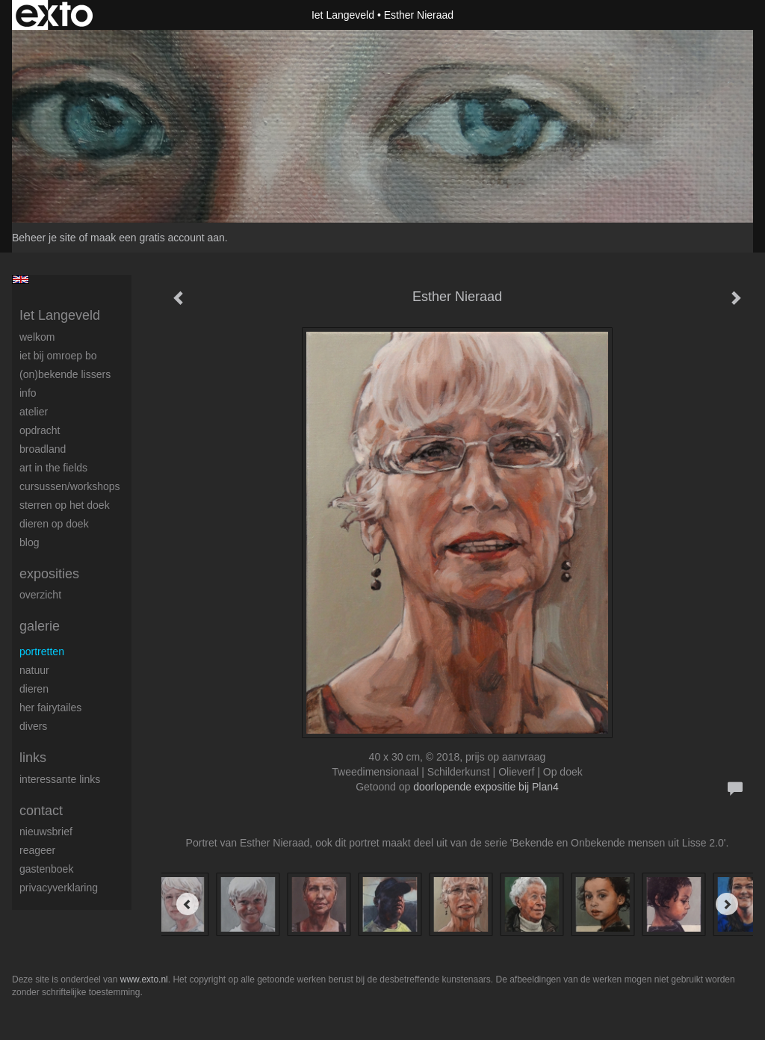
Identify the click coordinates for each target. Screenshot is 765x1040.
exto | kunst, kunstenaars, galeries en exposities (54, 15)
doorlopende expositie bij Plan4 (486, 787)
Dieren (34, 689)
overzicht (40, 595)
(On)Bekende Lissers (65, 374)
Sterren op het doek (64, 505)
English (20, 279)
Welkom (37, 337)
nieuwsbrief (45, 832)
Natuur (34, 670)
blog (29, 542)
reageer (37, 850)
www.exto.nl (144, 979)
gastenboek (46, 869)
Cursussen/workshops (69, 486)
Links (32, 757)
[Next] (727, 904)
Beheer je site (44, 238)
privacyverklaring (58, 888)
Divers (33, 726)
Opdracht (39, 430)
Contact (41, 810)
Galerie (39, 626)
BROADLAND (42, 449)
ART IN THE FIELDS (53, 468)
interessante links (59, 779)
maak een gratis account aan (157, 238)
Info (28, 393)
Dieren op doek (54, 524)
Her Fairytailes (50, 708)
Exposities (49, 573)
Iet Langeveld (343, 15)
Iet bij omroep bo (58, 356)
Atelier (33, 412)
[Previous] (187, 904)
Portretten (41, 651)
